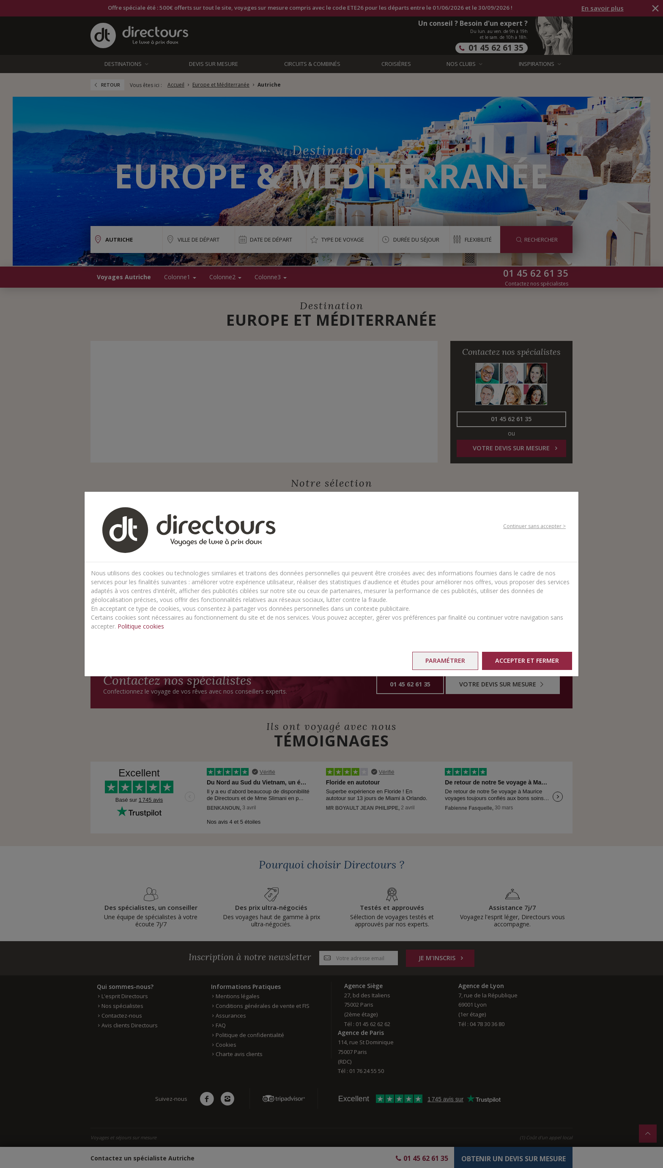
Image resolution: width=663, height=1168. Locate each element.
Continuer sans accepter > (534, 526)
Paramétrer (445, 660)
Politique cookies (141, 626)
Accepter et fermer (527, 660)
